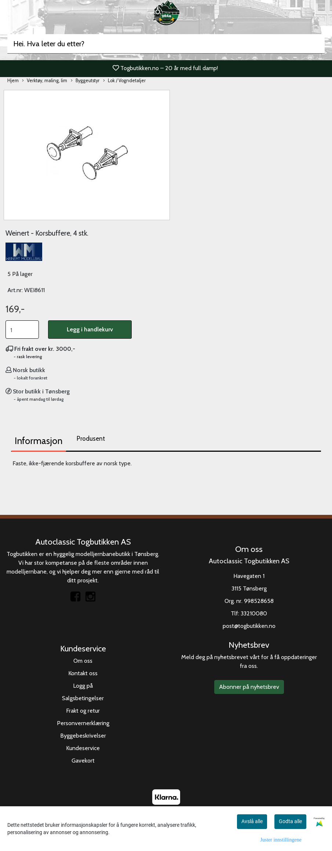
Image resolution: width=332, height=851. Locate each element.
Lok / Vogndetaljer (124, 81)
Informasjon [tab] (38, 440)
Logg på (83, 685)
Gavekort (83, 760)
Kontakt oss (83, 673)
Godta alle (290, 821)
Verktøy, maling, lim (44, 81)
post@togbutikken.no (249, 625)
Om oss (82, 660)
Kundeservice (83, 748)
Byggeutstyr (85, 81)
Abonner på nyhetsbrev (249, 686)
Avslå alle (252, 821)
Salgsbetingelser (83, 698)
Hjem (13, 80)
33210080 (254, 613)
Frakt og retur (83, 710)
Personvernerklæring (83, 723)
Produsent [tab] (91, 438)
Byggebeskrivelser (83, 735)
